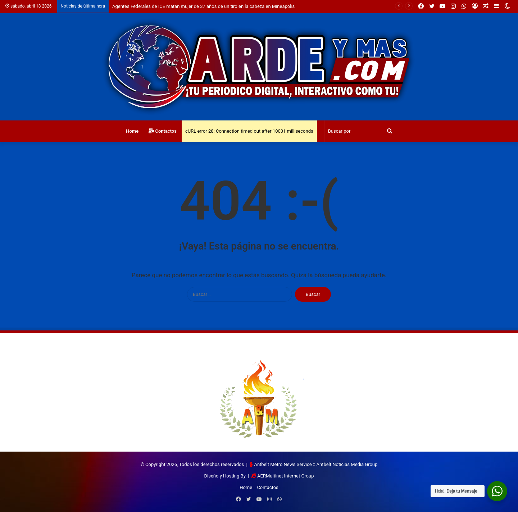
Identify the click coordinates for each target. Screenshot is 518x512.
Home (132, 131)
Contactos (163, 131)
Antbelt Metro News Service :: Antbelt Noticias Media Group (315, 464)
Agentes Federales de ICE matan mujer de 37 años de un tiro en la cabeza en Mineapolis (203, 6)
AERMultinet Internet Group (285, 476)
